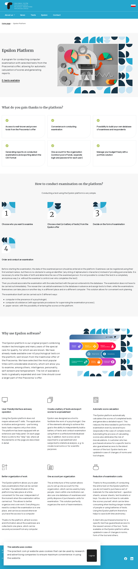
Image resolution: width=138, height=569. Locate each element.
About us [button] (9, 15)
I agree (92, 555)
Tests (33, 15)
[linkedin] (131, 559)
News (22, 15)
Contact (57, 15)
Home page (6, 23)
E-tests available (11, 80)
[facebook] (125, 559)
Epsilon (44, 15)
